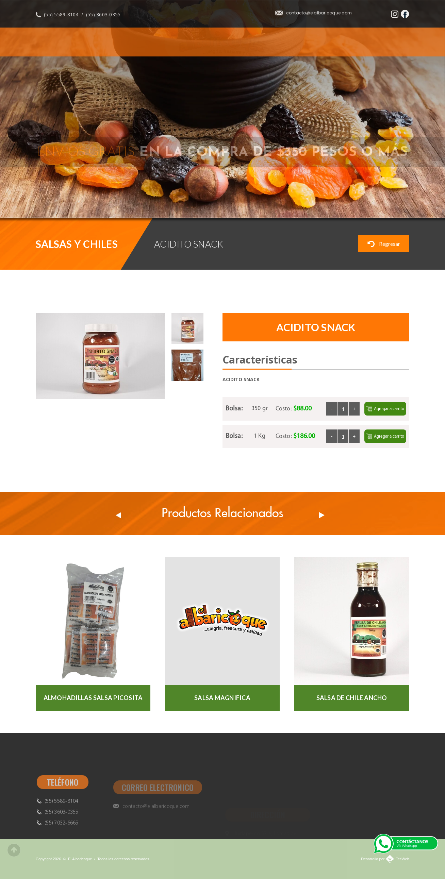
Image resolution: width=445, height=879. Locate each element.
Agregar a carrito (385, 408)
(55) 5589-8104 (61, 18)
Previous (393, 201)
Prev (118, 515)
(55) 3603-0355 (103, 18)
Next (411, 201)
